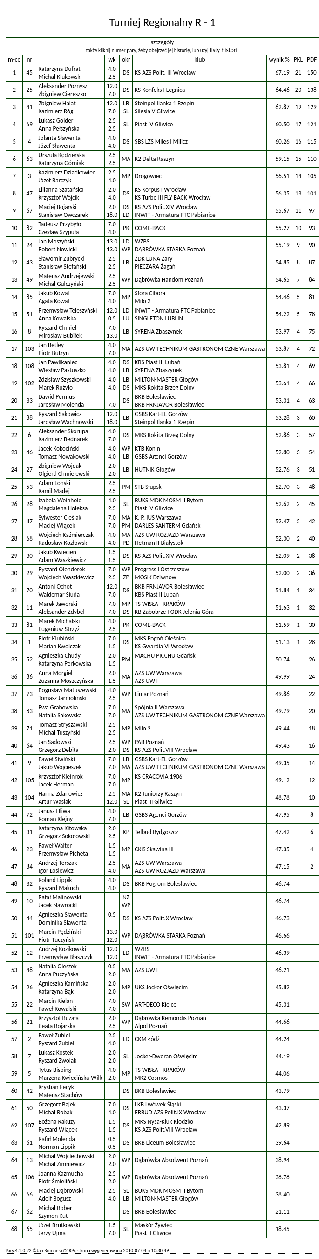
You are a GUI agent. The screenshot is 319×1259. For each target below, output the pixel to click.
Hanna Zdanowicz (60, 794)
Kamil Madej (53, 491)
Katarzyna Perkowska (64, 664)
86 (29, 677)
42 (29, 1091)
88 (29, 418)
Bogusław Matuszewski (67, 690)
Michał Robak (55, 1112)
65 (29, 1229)
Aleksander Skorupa (63, 431)
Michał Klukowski (59, 77)
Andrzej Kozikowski (62, 949)
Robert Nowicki (57, 249)
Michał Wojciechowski (66, 1156)
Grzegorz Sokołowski (64, 836)
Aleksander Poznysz (62, 86)
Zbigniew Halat (56, 103)
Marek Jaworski (57, 604)
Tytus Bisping (54, 1070)
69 (29, 124)
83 (29, 711)
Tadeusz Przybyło (59, 224)
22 (29, 1005)
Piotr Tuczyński (56, 940)
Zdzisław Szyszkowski (64, 379)
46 (29, 452)
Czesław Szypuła (58, 232)
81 (29, 625)
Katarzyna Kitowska (62, 828)
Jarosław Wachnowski (65, 422)
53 (29, 487)
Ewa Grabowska (58, 707)
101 (29, 935)
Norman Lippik (56, 1147)
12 (29, 953)
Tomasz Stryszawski (62, 725)
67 (29, 211)
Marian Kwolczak (59, 646)
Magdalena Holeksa (63, 508)
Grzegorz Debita (58, 750)
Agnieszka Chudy (59, 656)
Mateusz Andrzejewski (66, 276)
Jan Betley (51, 345)
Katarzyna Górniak (61, 163)
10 (29, 901)
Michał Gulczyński (60, 284)
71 (29, 728)
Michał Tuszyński (59, 733)
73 (29, 694)
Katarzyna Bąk (56, 991)
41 (29, 107)
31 (29, 832)
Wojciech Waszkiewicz (66, 577)
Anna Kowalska (57, 318)
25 (29, 90)
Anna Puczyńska (58, 974)
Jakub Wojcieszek (59, 767)
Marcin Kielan (55, 1001)
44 (29, 918)
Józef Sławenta (56, 146)
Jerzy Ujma (52, 1233)
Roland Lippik (55, 880)
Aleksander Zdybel (61, 612)
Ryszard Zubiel (56, 1043)
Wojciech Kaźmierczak (66, 535)
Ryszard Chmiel (57, 328)
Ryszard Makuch (58, 888)
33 (29, 400)
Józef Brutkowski (59, 1225)
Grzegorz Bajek (56, 1104)
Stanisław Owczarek (63, 215)
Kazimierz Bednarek (63, 439)
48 (29, 970)
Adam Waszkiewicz (62, 560)
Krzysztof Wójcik (58, 198)
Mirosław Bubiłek (60, 336)
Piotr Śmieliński (57, 1181)
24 (29, 245)
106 (29, 1177)
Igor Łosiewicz (55, 871)
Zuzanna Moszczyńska (65, 681)
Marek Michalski (59, 621)
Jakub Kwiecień (57, 552)
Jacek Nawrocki (57, 905)
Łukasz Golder (55, 121)
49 (29, 280)
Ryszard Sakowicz (59, 414)
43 (29, 262)
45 (29, 73)
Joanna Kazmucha (60, 1173)
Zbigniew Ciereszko (62, 94)
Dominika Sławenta (62, 922)
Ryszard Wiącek (57, 1130)
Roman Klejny (55, 819)
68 (29, 539)
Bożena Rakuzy (56, 1122)
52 (29, 659)
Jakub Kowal (53, 293)
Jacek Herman (56, 784)
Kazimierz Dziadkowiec (66, 172)
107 (29, 1125)
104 (29, 797)
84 (29, 866)
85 (29, 297)
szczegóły (162, 42)
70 (29, 590)
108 (29, 366)
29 (29, 573)
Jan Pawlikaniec (57, 362)
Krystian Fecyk (56, 1087)
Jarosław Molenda (61, 405)
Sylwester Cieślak (59, 518)
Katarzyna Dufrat (59, 69)
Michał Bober (55, 1208)
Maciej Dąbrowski (60, 1191)
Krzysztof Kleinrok (60, 776)
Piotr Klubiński (56, 638)
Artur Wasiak (54, 802)
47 (29, 193)
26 (29, 987)
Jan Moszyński (56, 241)
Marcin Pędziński (59, 932)
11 (29, 608)
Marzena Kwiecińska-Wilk (70, 1078)
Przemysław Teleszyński (67, 310)
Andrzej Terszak (57, 863)
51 (29, 314)
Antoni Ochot (55, 587)
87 (29, 521)
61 (29, 1143)
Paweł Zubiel (54, 1035)
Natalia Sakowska (59, 715)
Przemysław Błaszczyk (65, 957)
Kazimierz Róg (55, 111)
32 (29, 884)
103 (29, 349)
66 (29, 1194)
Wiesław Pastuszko (61, 370)
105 (29, 780)
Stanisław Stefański (62, 267)
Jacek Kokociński (58, 448)
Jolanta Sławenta (59, 138)
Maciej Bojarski (57, 207)
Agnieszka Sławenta (63, 914)
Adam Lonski (54, 483)
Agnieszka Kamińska (63, 984)
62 (29, 1212)
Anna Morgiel (55, 673)
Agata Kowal (53, 301)
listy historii (224, 50)
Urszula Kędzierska (61, 155)
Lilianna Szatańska (60, 190)
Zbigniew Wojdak (59, 466)
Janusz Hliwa (54, 811)
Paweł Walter (55, 845)
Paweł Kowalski (57, 1009)
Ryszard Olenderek (61, 569)
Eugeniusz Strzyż (58, 629)
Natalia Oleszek (57, 966)
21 (29, 1022)
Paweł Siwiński (56, 759)
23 (29, 849)
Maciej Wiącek (56, 525)
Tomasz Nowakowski (63, 456)
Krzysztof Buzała (58, 1018)
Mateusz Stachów (60, 1095)
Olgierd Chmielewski (63, 474)
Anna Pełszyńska (58, 128)
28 (29, 504)
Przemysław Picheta (63, 853)
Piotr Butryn (53, 353)
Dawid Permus (56, 397)
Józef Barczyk (54, 180)
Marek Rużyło (55, 387)
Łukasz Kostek (55, 1053)
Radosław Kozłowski (63, 543)
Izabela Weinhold (59, 500)
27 (29, 469)
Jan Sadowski (54, 742)
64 (29, 746)
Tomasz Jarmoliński (62, 698)
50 (29, 1108)
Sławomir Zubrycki (61, 259)
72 (29, 815)
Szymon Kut (53, 1216)
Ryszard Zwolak (57, 1060)
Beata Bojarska (56, 1026)
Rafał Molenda (56, 1139)
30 (29, 556)
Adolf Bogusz (54, 1199)
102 (29, 383)
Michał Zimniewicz (61, 1164)
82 (29, 228)
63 (29, 159)
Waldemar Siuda (59, 594)
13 (29, 1160)
